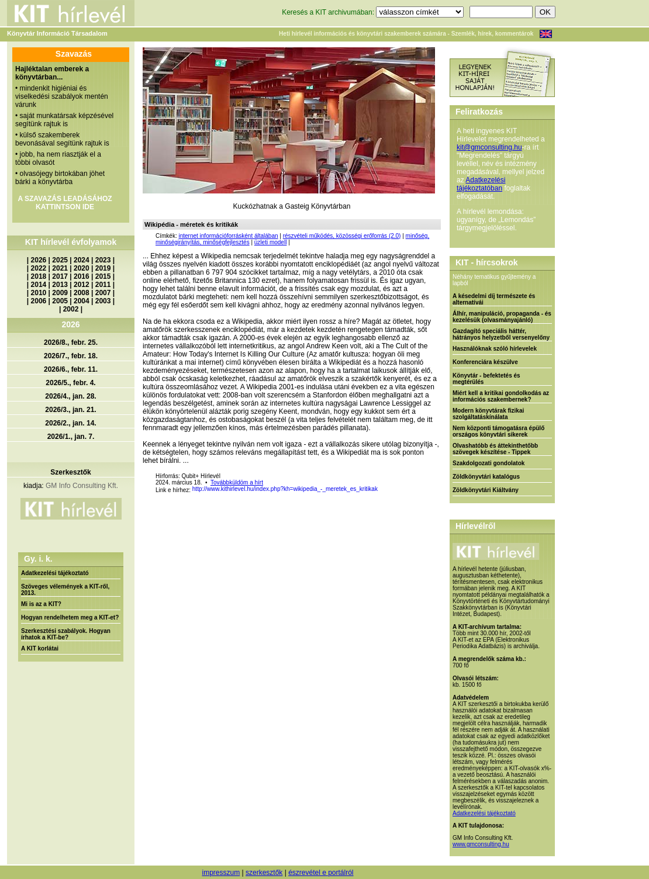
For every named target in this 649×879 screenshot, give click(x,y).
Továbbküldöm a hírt (236, 482)
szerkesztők (264, 872)
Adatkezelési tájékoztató (55, 573)
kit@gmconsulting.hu (489, 147)
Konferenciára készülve (485, 362)
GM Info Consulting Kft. (82, 486)
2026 (39, 260)
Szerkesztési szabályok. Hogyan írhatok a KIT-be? (66, 634)
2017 (60, 276)
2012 (81, 285)
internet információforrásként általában (228, 236)
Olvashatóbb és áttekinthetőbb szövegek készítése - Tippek (495, 448)
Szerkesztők (70, 472)
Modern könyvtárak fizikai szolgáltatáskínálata (488, 413)
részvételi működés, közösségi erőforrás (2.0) (342, 236)
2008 (81, 293)
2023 (103, 260)
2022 (39, 268)
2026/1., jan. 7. (71, 436)
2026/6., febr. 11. (71, 369)
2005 (60, 301)
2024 (81, 260)
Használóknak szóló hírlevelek (495, 348)
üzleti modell (270, 242)
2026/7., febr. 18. (71, 356)
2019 (103, 268)
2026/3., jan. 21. (70, 410)
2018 (39, 276)
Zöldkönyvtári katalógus (486, 476)
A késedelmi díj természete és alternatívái (494, 299)
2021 (60, 268)
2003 (103, 301)
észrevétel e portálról (320, 872)
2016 (81, 276)
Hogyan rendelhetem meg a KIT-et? (70, 617)
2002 (71, 309)
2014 (39, 285)
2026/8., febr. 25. (71, 342)
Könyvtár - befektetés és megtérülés (486, 378)
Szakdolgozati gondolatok (488, 463)
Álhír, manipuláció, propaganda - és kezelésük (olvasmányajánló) (502, 316)
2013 (60, 285)
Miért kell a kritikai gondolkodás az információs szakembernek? (501, 396)
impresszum (221, 872)
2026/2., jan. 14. (70, 423)
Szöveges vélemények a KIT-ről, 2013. (65, 589)
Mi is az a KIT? (41, 604)
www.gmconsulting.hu (481, 844)
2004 (81, 301)
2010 (39, 293)
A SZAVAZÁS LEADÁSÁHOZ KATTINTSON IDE (65, 203)
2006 (39, 301)
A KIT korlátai (39, 648)
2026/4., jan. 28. (70, 396)
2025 (60, 260)
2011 (103, 285)
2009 (60, 293)
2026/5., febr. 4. (70, 383)
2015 (103, 276)
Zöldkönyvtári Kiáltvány (486, 490)
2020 (81, 268)
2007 (103, 293)
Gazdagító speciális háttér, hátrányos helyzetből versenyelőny (501, 334)
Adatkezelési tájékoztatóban (481, 184)
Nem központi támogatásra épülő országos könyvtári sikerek (498, 431)
